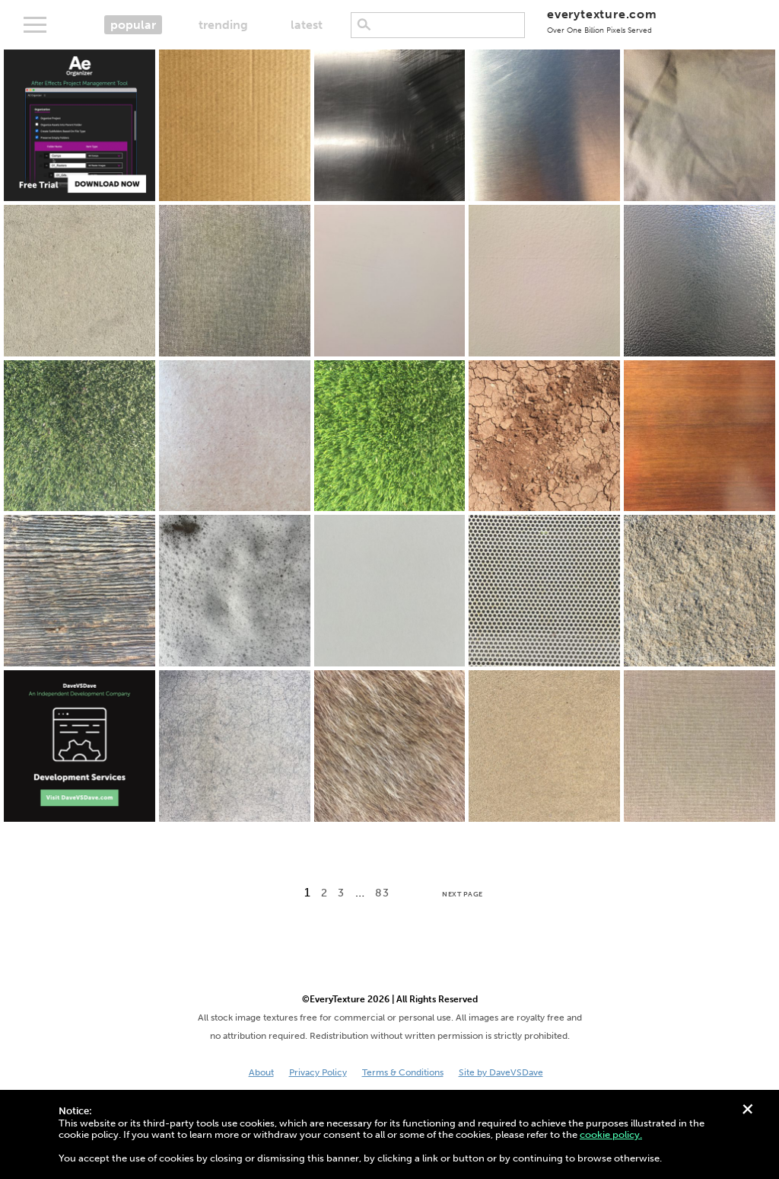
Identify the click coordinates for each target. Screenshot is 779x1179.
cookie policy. (611, 1134)
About (261, 1072)
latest (307, 25)
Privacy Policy (318, 1072)
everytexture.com (602, 21)
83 (382, 893)
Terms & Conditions (403, 1072)
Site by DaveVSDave (501, 1072)
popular (133, 25)
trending (223, 25)
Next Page (462, 894)
